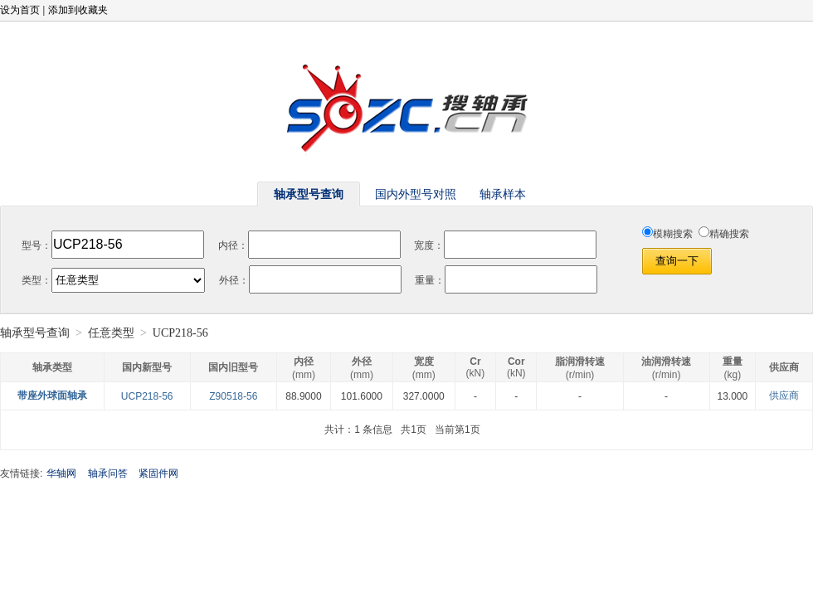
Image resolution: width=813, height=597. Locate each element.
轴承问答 (108, 473)
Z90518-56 (233, 396)
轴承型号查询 (35, 333)
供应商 (784, 395)
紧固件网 (158, 473)
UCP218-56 (147, 396)
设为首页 (20, 10)
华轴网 (61, 473)
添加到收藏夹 (78, 10)
